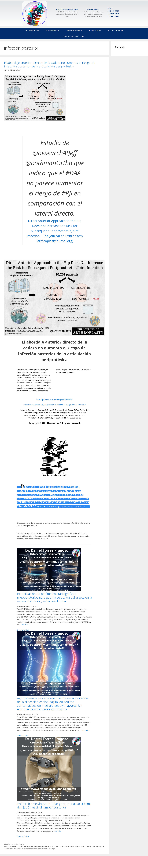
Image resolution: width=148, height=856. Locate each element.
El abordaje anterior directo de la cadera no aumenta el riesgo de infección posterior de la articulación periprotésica (49, 64)
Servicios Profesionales (73, 30)
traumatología (19, 844)
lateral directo (42, 849)
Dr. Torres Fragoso (32, 30)
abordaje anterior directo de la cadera (19, 846)
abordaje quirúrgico (40, 846)
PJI (49, 849)
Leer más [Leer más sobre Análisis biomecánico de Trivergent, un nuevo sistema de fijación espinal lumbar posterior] (57, 831)
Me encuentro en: (95, 30)
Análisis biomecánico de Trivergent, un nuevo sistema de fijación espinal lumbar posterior (54, 805)
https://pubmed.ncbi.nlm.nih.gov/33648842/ (54, 399)
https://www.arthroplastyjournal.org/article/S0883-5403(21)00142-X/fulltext (54, 405)
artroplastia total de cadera (75, 846)
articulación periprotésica (56, 846)
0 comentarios (23, 630)
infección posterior (30, 849)
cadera (88, 846)
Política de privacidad (115, 30)
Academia (9, 844)
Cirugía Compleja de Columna (74, 36)
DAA (93, 846)
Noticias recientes (52, 30)
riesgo (53, 849)
